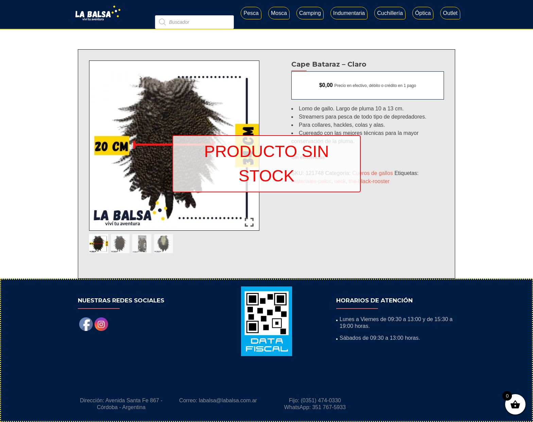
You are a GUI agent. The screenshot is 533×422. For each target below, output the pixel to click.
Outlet (450, 13)
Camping (310, 13)
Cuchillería (390, 13)
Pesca (250, 13)
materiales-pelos (311, 181)
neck (340, 181)
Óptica (423, 13)
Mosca (279, 13)
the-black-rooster (369, 181)
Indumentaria (349, 13)
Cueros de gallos (372, 173)
